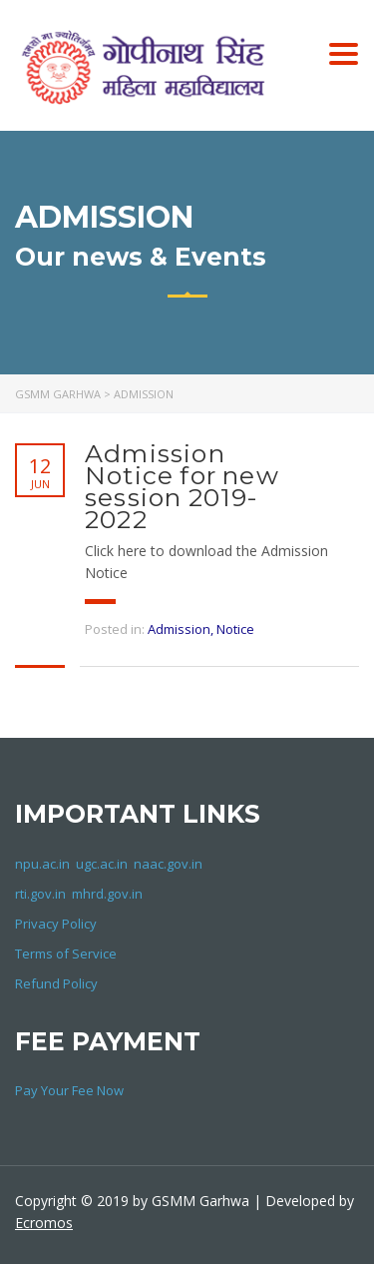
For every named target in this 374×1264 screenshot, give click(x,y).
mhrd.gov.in (107, 894)
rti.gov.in (40, 894)
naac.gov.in (168, 864)
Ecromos (44, 1222)
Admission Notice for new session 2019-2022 (182, 486)
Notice (235, 629)
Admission (179, 629)
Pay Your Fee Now (69, 1090)
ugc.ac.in (102, 864)
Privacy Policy (56, 924)
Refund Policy (56, 983)
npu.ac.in (42, 864)
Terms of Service (66, 953)
